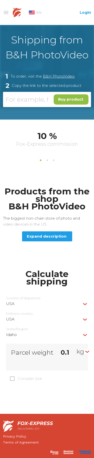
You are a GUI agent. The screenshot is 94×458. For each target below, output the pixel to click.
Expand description (46, 236)
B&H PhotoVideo (59, 76)
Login (85, 12)
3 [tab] (53, 160)
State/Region (17, 329)
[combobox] (47, 303)
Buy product (70, 99)
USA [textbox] (10, 303)
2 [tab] (47, 160)
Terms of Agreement (21, 442)
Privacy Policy (14, 436)
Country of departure (23, 298)
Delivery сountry (19, 313)
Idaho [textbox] (11, 334)
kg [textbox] (80, 351)
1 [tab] (40, 160)
